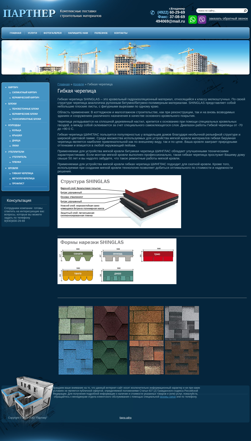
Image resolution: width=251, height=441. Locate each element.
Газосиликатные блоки (26, 119)
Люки (15, 146)
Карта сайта (125, 418)
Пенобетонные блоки (25, 109)
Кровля (78, 84)
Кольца (16, 130)
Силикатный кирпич (24, 92)
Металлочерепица (23, 178)
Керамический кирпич (25, 97)
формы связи (168, 396)
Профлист (18, 183)
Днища (16, 140)
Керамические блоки (25, 114)
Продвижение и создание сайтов (237, 417)
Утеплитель (19, 157)
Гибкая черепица (22, 173)
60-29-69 (171, 12)
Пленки (16, 162)
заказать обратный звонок (228, 18)
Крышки (17, 135)
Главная (64, 84)
